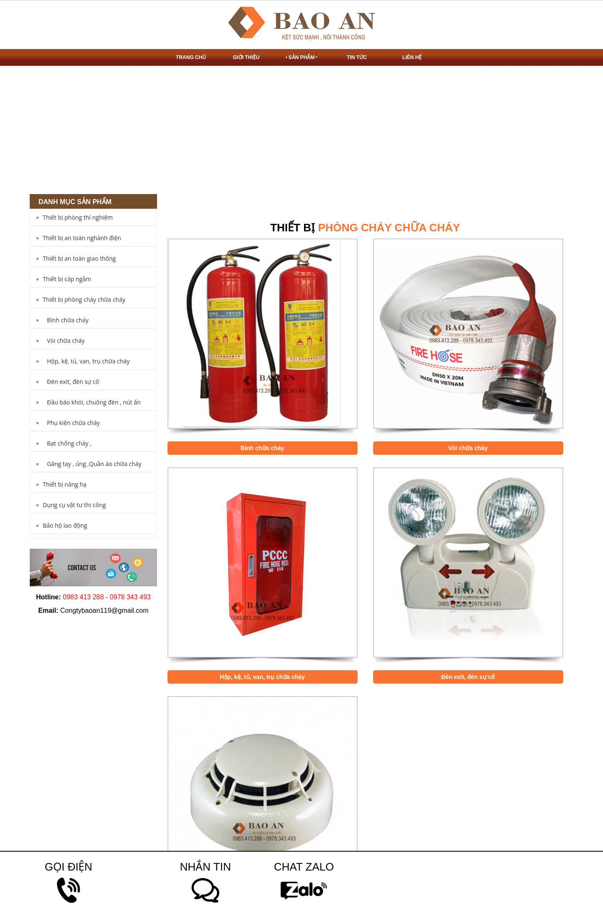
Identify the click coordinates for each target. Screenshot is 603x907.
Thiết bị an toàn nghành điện (82, 238)
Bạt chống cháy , (69, 443)
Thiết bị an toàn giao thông (79, 258)
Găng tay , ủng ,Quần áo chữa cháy (94, 464)
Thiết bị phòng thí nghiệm (78, 217)
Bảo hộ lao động (65, 525)
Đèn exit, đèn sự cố (73, 382)
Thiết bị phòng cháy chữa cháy (84, 299)
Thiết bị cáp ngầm (67, 279)
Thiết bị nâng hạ (65, 484)
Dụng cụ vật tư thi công (74, 505)
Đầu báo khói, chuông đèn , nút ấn (94, 402)
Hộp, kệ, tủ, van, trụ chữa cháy (88, 361)
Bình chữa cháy (67, 320)
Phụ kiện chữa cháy (73, 423)
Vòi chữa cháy (66, 341)
